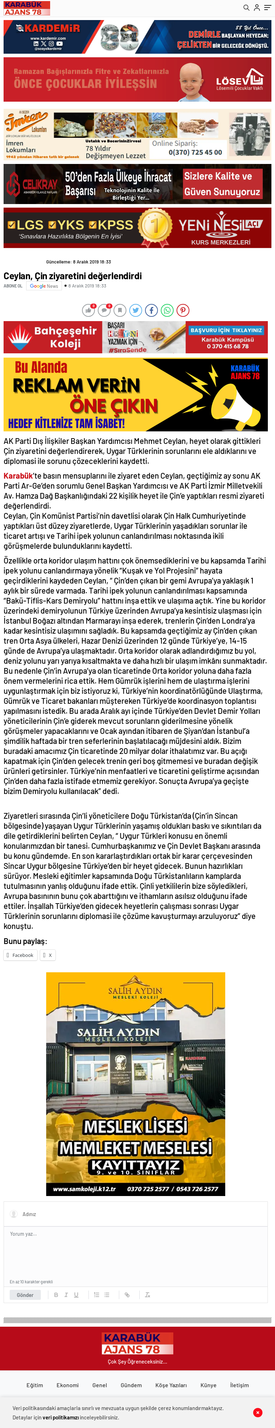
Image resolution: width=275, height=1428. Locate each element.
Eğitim (34, 1384)
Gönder (25, 1295)
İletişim (239, 1384)
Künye (209, 1384)
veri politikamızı (61, 1417)
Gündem (131, 1384)
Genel (99, 1384)
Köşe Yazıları (171, 1384)
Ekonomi (68, 1384)
